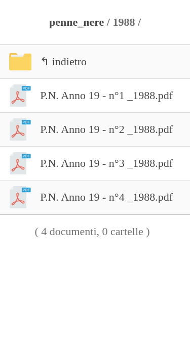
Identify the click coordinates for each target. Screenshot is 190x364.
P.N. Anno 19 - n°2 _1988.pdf (86, 129)
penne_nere (76, 22)
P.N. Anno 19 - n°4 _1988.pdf (86, 197)
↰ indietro (43, 62)
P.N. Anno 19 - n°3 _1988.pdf (86, 163)
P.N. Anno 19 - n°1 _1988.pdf (86, 95)
